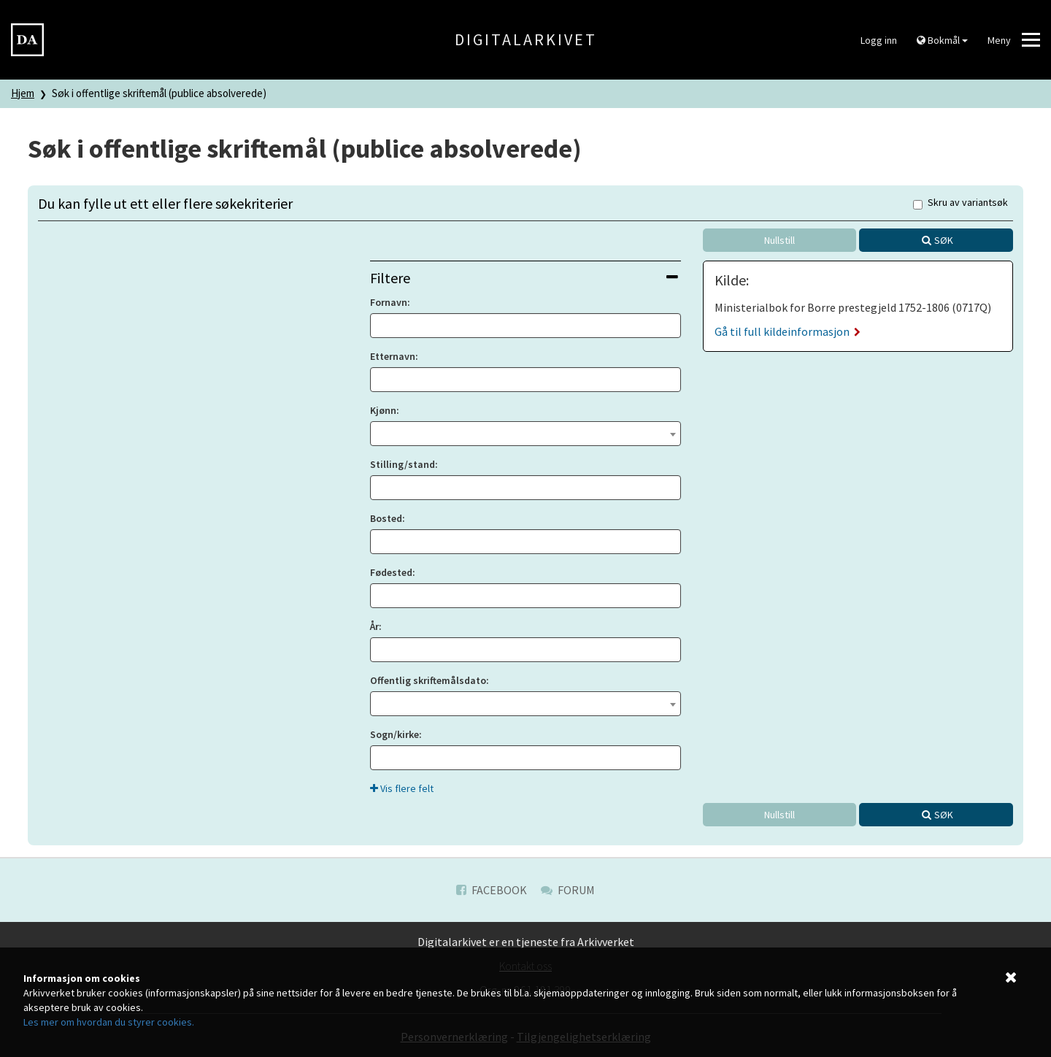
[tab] (525, 278)
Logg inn (879, 40)
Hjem (22, 93)
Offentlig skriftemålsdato (428, 680)
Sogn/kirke (394, 734)
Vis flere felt (402, 788)
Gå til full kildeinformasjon (788, 331)
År (374, 626)
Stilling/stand (402, 464)
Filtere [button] (523, 278)
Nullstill (779, 240)
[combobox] (525, 433)
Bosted (386, 518)
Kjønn (383, 410)
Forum (568, 890)
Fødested (391, 572)
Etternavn (392, 356)
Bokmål (942, 40)
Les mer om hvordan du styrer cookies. (108, 1022)
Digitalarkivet (526, 39)
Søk (943, 240)
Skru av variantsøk (960, 203)
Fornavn (388, 302)
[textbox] (525, 432)
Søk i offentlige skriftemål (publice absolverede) (159, 93)
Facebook (491, 890)
